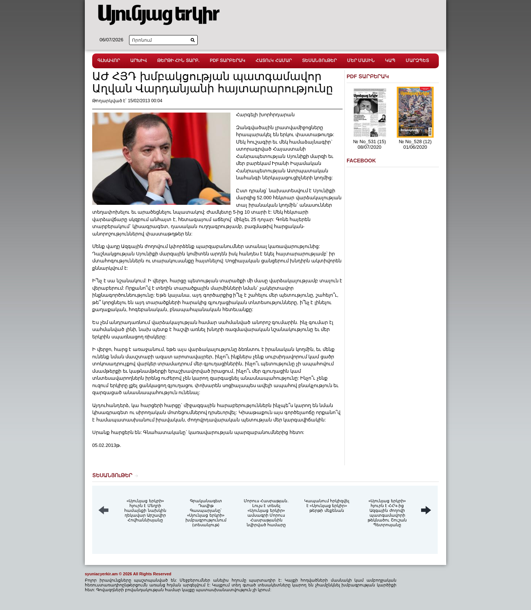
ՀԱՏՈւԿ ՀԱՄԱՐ (273, 60)
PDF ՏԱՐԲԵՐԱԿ (227, 60)
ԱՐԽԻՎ (138, 60)
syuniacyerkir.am (101, 574)
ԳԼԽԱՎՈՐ (108, 60)
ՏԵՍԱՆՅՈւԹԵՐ (319, 60)
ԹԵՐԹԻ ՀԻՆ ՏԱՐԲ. (178, 60)
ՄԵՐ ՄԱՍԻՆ (361, 60)
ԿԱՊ (390, 60)
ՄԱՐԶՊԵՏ (417, 60)
